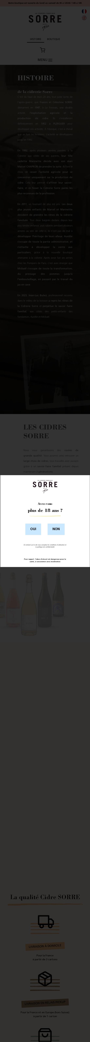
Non (56, 529)
